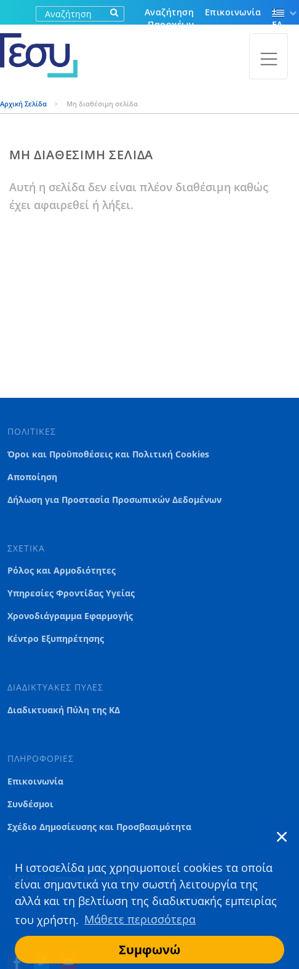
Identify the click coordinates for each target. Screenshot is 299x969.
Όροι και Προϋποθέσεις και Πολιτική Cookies (108, 454)
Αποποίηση (32, 477)
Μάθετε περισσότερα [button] (140, 919)
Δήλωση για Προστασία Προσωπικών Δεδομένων (114, 499)
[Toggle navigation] (268, 56)
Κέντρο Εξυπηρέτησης (55, 638)
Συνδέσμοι (30, 804)
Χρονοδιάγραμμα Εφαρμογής (70, 616)
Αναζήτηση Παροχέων (169, 18)
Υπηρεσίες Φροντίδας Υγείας (71, 593)
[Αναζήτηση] (70, 14)
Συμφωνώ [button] (149, 949)
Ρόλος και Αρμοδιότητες (61, 570)
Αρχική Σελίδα (24, 103)
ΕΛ (278, 19)
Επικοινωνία (233, 12)
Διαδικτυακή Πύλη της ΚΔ (63, 710)
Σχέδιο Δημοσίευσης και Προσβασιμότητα (99, 827)
